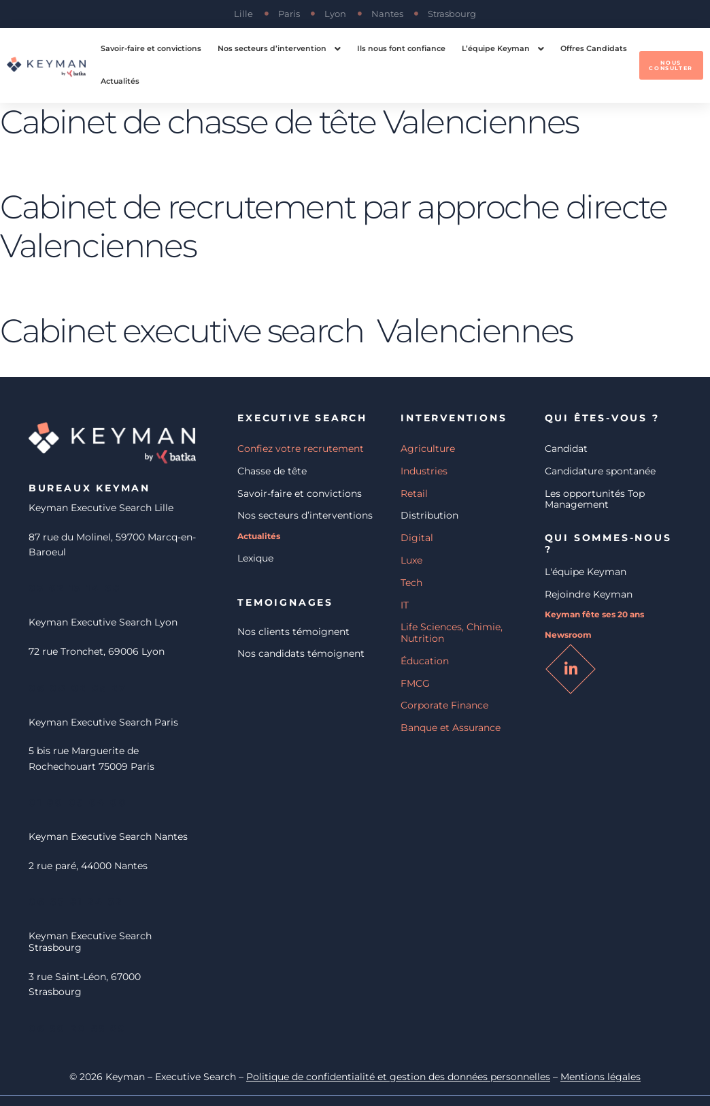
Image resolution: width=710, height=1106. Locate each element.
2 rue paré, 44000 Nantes (88, 866)
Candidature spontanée (600, 471)
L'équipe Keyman (585, 572)
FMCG (415, 683)
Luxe (411, 560)
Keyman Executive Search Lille (101, 508)
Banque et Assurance (451, 727)
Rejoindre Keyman (588, 594)
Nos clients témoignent (293, 631)
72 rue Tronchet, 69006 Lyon (97, 651)
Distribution (429, 515)
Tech (411, 582)
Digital (417, 538)
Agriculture (428, 448)
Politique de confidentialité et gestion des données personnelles (398, 1077)
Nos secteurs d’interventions (305, 515)
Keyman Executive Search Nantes (108, 836)
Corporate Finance (444, 705)
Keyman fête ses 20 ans (594, 614)
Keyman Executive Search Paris (103, 722)
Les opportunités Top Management (595, 499)
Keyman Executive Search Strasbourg (90, 942)
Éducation (425, 661)
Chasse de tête (272, 471)
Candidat (566, 448)
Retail (414, 493)
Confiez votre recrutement (300, 448)
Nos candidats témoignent (301, 653)
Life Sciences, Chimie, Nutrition (452, 633)
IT (405, 605)
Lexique (255, 558)
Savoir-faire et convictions (299, 493)
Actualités (258, 536)
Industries (424, 471)
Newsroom (568, 635)
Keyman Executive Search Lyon (103, 622)
